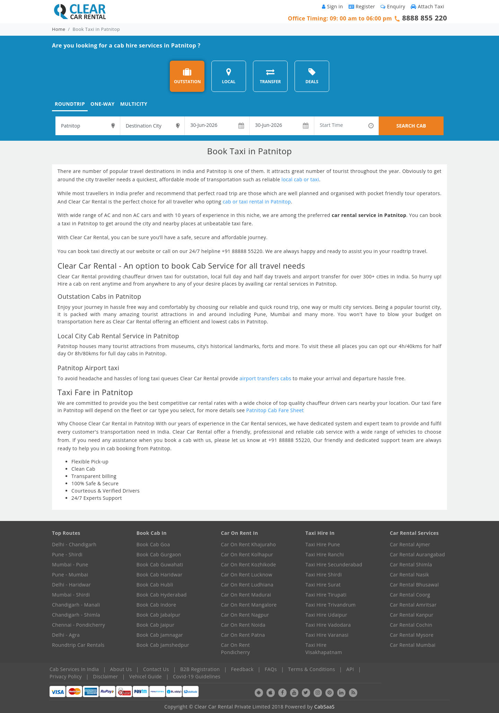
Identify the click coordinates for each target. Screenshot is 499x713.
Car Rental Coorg (410, 594)
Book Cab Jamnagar (160, 635)
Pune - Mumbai (70, 574)
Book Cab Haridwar (160, 574)
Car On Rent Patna (243, 635)
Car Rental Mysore (412, 635)
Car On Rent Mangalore (249, 604)
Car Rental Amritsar (413, 604)
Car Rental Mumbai (413, 645)
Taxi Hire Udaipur (326, 614)
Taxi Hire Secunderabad (333, 564)
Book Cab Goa (153, 544)
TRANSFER (270, 76)
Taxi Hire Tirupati (326, 594)
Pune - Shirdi (67, 554)
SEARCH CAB (411, 125)
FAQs (271, 669)
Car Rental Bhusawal (414, 584)
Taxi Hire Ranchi (324, 554)
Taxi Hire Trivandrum (330, 604)
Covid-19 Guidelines (196, 676)
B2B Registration (200, 669)
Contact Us (156, 669)
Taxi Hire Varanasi (326, 635)
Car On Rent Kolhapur (247, 554)
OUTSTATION (187, 76)
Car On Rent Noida (243, 624)
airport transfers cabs (265, 378)
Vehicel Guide (145, 676)
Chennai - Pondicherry (78, 624)
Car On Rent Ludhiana (247, 584)
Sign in (332, 6)
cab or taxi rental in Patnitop (257, 201)
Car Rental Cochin (411, 624)
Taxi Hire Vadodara (328, 624)
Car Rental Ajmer (410, 544)
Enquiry (392, 6)
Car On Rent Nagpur (245, 614)
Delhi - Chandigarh (74, 544)
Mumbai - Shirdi (71, 594)
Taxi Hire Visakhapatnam (323, 648)
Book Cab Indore (156, 604)
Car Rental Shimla (411, 564)
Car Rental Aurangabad (417, 554)
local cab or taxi (300, 179)
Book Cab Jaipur (156, 624)
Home (58, 29)
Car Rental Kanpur (412, 614)
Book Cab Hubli (155, 584)
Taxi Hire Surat (323, 584)
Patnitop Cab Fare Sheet (275, 410)
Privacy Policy (66, 676)
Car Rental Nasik (409, 574)
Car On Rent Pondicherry (235, 648)
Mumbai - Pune (70, 564)
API (350, 669)
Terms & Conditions (311, 669)
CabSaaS (324, 706)
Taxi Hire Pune (322, 544)
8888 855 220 (424, 18)
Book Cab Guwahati (160, 564)
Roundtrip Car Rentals (78, 645)
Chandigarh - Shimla (76, 614)
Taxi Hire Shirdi (323, 574)
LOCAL (228, 76)
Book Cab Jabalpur (159, 614)
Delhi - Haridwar (71, 584)
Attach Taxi (427, 6)
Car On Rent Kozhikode (248, 564)
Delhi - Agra (66, 635)
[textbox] (88, 125)
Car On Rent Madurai (246, 594)
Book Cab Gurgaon (159, 554)
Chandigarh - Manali (76, 604)
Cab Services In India (74, 669)
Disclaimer (105, 676)
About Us (121, 669)
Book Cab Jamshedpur (163, 645)
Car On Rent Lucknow (246, 574)
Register (362, 6)
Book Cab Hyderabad (162, 594)
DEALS (311, 76)
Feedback (242, 669)
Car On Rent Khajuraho (248, 544)
